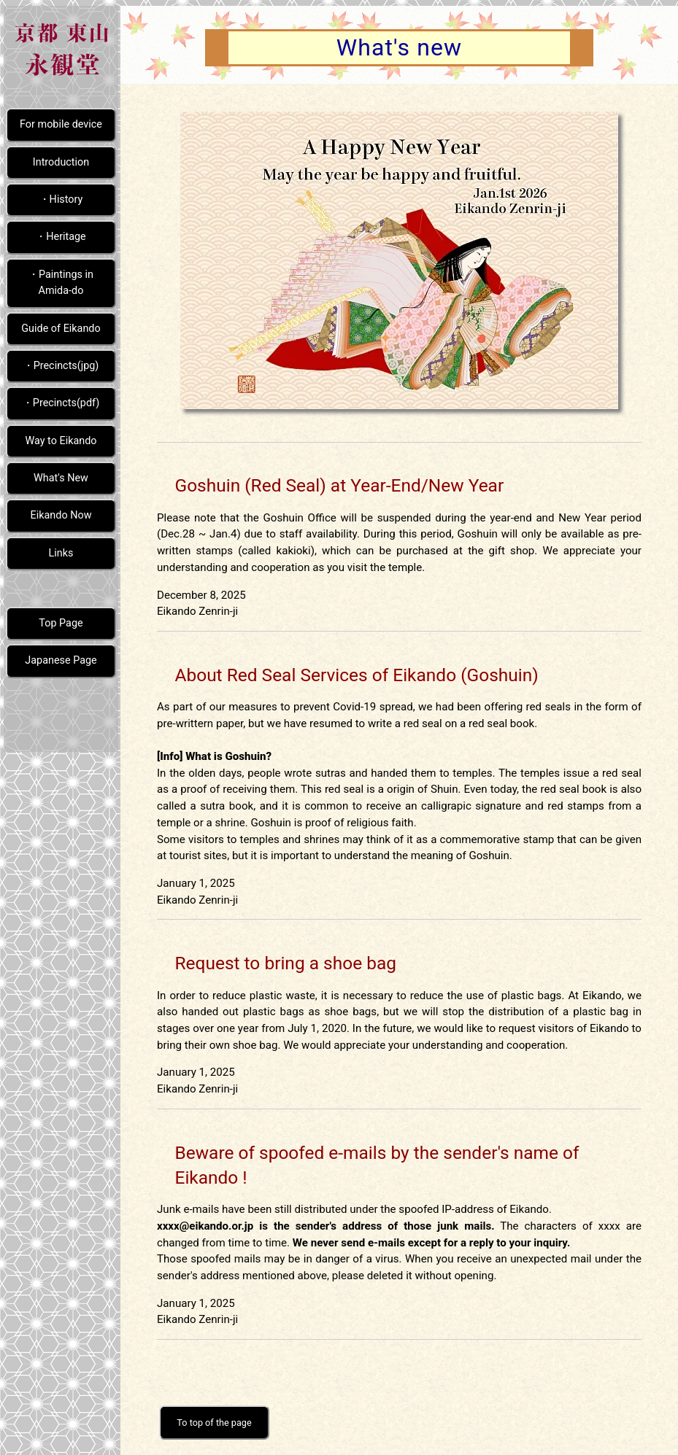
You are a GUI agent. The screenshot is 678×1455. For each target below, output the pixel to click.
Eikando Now (61, 515)
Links (61, 553)
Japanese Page (60, 660)
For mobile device (61, 124)
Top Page (60, 623)
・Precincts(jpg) (61, 366)
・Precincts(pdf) (61, 403)
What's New (61, 478)
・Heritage (61, 236)
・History (61, 199)
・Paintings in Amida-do (60, 282)
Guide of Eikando (60, 328)
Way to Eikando (60, 441)
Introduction (61, 162)
